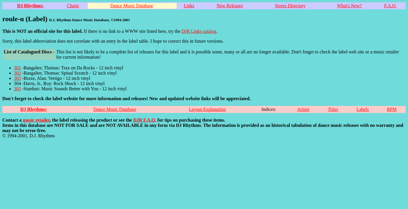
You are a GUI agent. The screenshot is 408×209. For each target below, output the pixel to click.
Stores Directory (290, 5)
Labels (363, 109)
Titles (333, 109)
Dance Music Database (131, 5)
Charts (73, 5)
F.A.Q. (390, 5)
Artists (303, 109)
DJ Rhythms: (30, 5)
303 (17, 78)
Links (189, 5)
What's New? (349, 5)
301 (17, 67)
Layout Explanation (207, 109)
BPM (392, 109)
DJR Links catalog (199, 31)
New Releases (229, 5)
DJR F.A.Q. (144, 120)
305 (17, 88)
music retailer (36, 120)
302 (17, 73)
